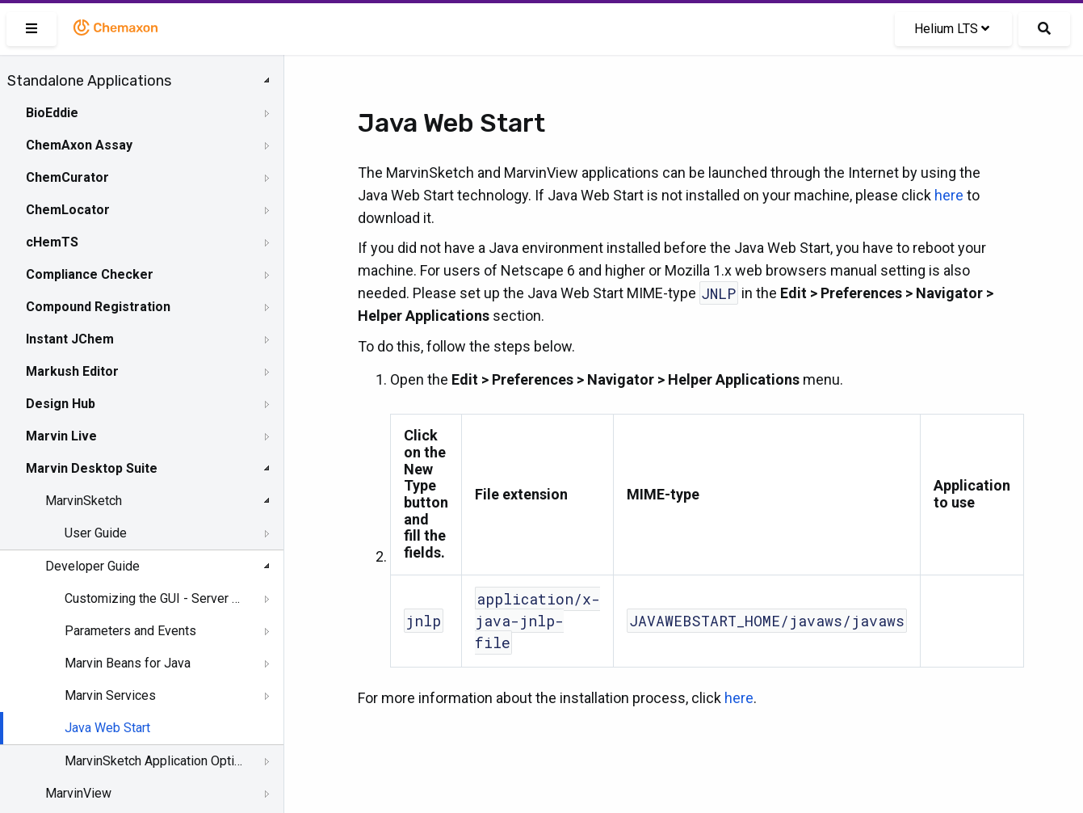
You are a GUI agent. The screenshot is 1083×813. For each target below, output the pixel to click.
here (948, 195)
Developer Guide (92, 566)
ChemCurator (67, 177)
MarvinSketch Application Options (155, 761)
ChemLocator (68, 209)
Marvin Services (110, 695)
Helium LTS (951, 28)
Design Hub (60, 403)
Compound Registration (98, 306)
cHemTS (52, 242)
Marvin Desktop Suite (91, 468)
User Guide (96, 533)
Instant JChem (70, 339)
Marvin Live (61, 436)
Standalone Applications (89, 81)
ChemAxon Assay (79, 145)
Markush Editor (72, 371)
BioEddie (52, 112)
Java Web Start (107, 727)
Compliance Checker (89, 274)
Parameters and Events (130, 630)
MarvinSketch (83, 500)
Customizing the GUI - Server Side (155, 598)
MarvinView (78, 793)
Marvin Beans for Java (128, 663)
